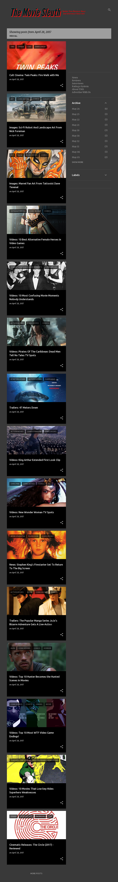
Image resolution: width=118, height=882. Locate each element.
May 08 (76, 152)
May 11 (75, 146)
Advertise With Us (81, 92)
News (75, 77)
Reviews (76, 80)
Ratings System (80, 86)
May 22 (75, 119)
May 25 (75, 114)
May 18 (75, 135)
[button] (62, 86)
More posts (36, 873)
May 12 (75, 141)
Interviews (77, 83)
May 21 (75, 125)
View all (13, 36)
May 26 (76, 108)
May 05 (76, 157)
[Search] (109, 10)
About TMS (78, 89)
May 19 (75, 130)
